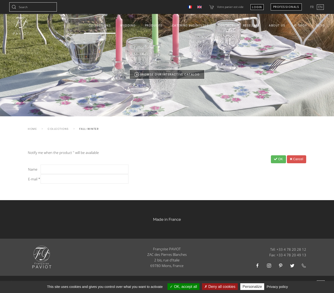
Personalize (252, 287)
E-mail (34, 179)
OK (278, 159)
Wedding (128, 25)
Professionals (286, 7)
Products (154, 25)
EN (320, 7)
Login (257, 7)
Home (32, 129)
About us (277, 25)
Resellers (251, 25)
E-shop (301, 25)
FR (312, 7)
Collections (100, 25)
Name (32, 169)
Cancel (296, 159)
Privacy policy (277, 287)
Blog (320, 25)
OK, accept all (183, 287)
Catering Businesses (190, 25)
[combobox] (33, 7)
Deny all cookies (219, 287)
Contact (226, 25)
